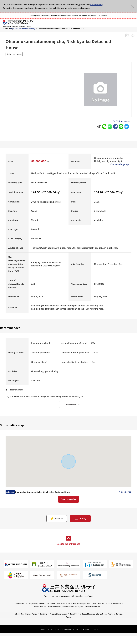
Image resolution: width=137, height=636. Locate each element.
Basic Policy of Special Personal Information (88, 614)
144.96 (36, 192)
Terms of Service (115, 614)
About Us (19, 614)
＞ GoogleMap (125, 491)
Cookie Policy (96, 4)
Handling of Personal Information (53, 614)
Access (68, 617)
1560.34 (51, 192)
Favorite (56, 518)
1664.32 (113, 192)
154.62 (99, 192)
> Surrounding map (119, 164)
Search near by (68, 499)
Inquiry (80, 518)
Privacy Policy (31, 614)
